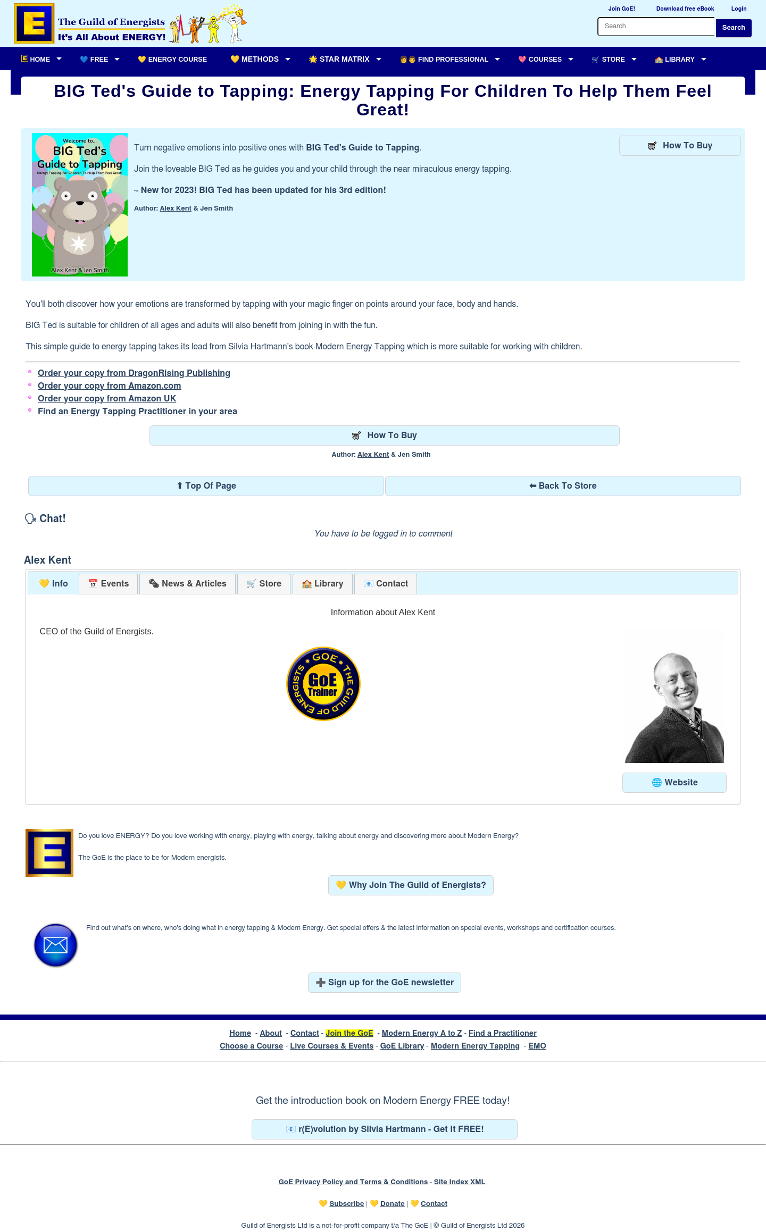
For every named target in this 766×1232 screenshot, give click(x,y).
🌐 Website (675, 782)
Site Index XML (460, 1182)
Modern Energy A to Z (422, 1033)
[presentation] (187, 584)
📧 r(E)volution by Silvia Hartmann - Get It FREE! (385, 1129)
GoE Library (402, 1046)
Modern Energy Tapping (475, 1046)
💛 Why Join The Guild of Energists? (411, 885)
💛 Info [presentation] (53, 584)
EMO (537, 1046)
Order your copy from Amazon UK (107, 399)
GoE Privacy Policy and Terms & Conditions (353, 1182)
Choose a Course (251, 1046)
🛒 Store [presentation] (263, 584)
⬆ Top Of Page (206, 486)
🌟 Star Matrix (339, 59)
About (271, 1033)
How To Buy (680, 145)
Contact (304, 1033)
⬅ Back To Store (562, 486)
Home (240, 1033)
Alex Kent (175, 208)
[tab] (53, 584)
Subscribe (346, 1204)
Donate (392, 1204)
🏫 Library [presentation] (323, 584)
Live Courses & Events (331, 1046)
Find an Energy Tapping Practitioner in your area (137, 411)
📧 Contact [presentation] (385, 584)
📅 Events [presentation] (108, 584)
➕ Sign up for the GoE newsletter (384, 982)
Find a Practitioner (503, 1033)
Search (733, 27)
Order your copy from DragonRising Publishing (134, 373)
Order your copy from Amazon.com (109, 386)
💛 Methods (254, 59)
